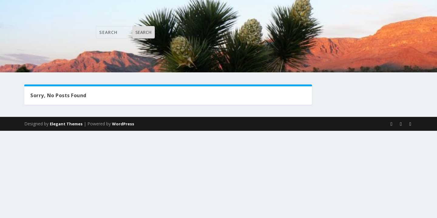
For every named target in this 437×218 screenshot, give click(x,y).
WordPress (123, 124)
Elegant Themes (66, 124)
